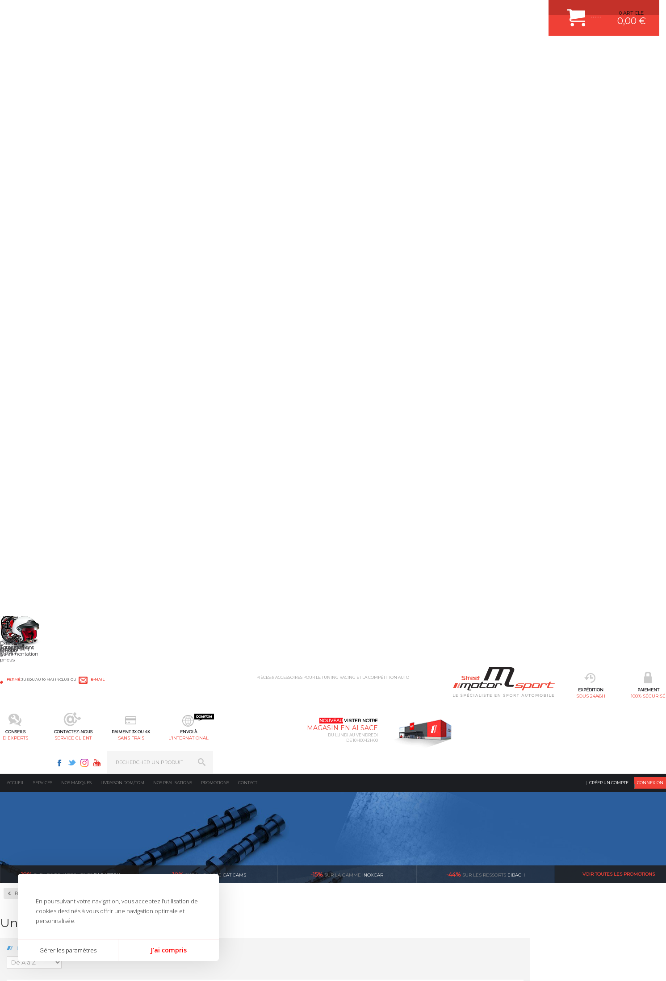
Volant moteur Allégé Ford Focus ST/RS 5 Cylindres (185, 504)
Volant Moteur (37, 373)
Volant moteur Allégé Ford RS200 (358, 501)
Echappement (141, 822)
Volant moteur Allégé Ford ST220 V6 (444, 501)
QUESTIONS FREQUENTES (372, 878)
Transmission (141, 833)
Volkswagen (31, 613)
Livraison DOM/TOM (122, 73)
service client (304, 51)
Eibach (485, 165)
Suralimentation (146, 811)
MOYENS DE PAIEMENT (368, 833)
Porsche (26, 570)
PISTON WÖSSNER (258, 822)
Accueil (15, 73)
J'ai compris (169, 950)
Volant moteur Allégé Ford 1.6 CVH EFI (185, 367)
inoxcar (346, 165)
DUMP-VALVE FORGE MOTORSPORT (279, 878)
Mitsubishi (29, 527)
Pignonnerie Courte (45, 344)
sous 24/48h (134, 51)
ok (652, 803)
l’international (418, 51)
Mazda (24, 506)
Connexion (650, 73)
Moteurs (134, 800)
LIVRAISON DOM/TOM (366, 867)
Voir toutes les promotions (618, 165)
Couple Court (36, 287)
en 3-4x (171, 716)
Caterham (28, 431)
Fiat (21, 452)
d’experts (282, 716)
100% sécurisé (191, 51)
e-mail (202, 12)
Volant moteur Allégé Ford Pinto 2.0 (271, 501)
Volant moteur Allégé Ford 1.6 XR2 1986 (358, 370)
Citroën (25, 442)
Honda (25, 474)
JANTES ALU (250, 844)
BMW (23, 420)
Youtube (550, 11)
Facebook (512, 11)
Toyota (24, 602)
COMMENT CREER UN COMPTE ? (379, 811)
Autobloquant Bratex (49, 222)
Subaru (25, 592)
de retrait (393, 716)
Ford (22, 463)
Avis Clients (622, 937)
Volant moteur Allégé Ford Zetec (530, 501)
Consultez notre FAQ (509, 877)
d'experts (248, 51)
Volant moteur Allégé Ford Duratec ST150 (530, 370)
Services (42, 73)
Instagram (537, 11)
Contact (247, 73)
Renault (26, 581)
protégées (504, 716)
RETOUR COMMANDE (366, 855)
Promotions (215, 73)
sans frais (361, 51)
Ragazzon (69, 165)
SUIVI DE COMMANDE (366, 844)
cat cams (208, 165)
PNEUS (244, 855)
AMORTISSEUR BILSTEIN (265, 800)
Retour (160, 184)
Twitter (525, 11)
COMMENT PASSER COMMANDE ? (381, 822)
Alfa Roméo (30, 399)
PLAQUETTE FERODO (261, 811)
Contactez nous (491, 854)
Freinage (135, 855)
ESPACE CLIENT (359, 800)
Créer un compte (608, 73)
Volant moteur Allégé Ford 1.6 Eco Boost (272, 370)
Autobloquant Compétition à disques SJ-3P (60, 255)
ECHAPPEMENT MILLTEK (265, 833)
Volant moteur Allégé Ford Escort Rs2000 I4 (616, 370)
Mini (22, 517)
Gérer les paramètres (67, 950)
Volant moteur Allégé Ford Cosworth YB (444, 370)
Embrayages (32, 316)
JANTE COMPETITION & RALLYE (273, 889)
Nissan (25, 538)
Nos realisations (172, 73)
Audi (22, 410)
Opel (22, 549)
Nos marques (76, 73)
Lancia (24, 485)
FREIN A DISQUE (255, 900)
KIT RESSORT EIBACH (262, 867)
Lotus (23, 495)
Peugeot (26, 560)
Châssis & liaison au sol (155, 844)
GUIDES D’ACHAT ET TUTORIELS (379, 889)
